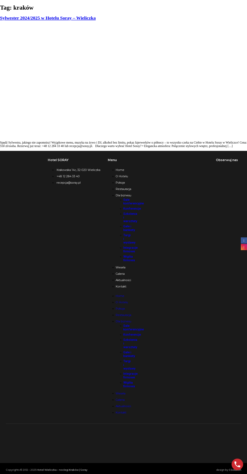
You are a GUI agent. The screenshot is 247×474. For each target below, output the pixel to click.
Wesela (120, 267)
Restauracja (123, 189)
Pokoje (120, 182)
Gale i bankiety (129, 228)
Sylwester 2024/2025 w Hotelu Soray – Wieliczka (48, 17)
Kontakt (121, 286)
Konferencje (132, 208)
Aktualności (123, 280)
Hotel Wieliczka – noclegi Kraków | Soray (62, 469)
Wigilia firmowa (129, 258)
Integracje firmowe (130, 249)
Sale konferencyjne (133, 201)
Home (120, 170)
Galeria (120, 274)
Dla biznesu (123, 195)
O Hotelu (122, 176)
